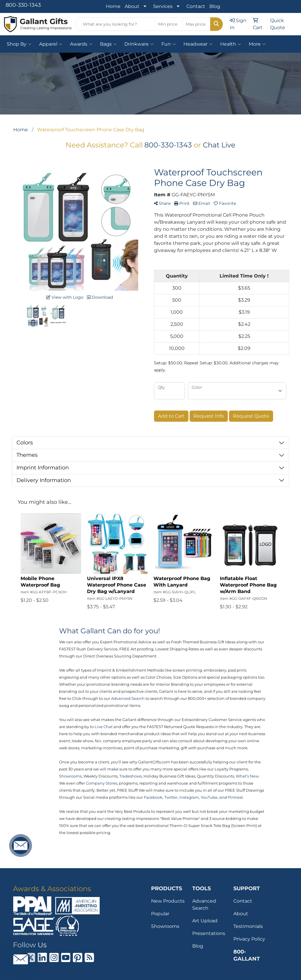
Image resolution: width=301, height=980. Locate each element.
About (132, 6)
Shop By (19, 44)
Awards (81, 44)
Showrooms (165, 926)
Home (113, 6)
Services (163, 6)
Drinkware (139, 44)
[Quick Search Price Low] (169, 24)
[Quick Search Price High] (196, 24)
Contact (195, 6)
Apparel (50, 44)
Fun (168, 44)
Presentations (208, 933)
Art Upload (205, 920)
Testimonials (248, 926)
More (257, 44)
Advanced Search (204, 904)
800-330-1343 (23, 5)
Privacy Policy (249, 939)
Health (230, 44)
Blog (214, 6)
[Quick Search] (115, 24)
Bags (108, 44)
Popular (160, 913)
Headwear (198, 44)
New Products (168, 901)
